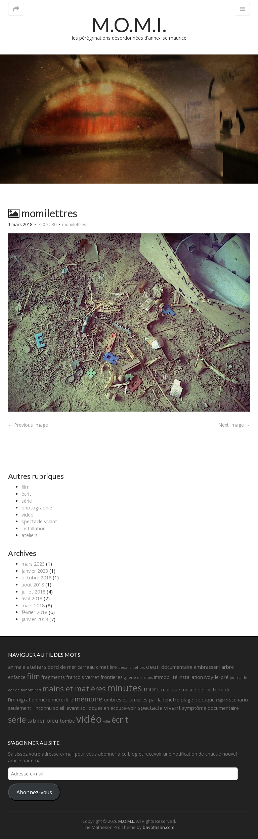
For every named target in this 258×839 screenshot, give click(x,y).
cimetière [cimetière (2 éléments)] (106, 667)
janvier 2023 (35, 571)
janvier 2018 (35, 619)
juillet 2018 (33, 591)
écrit (26, 494)
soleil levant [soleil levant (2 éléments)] (66, 708)
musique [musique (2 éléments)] (170, 689)
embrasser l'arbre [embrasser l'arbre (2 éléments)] (214, 667)
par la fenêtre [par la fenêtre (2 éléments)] (164, 699)
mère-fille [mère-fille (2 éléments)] (62, 699)
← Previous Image (28, 425)
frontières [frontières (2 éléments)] (111, 677)
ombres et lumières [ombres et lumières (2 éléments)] (125, 699)
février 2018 (34, 612)
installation (34, 528)
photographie (37, 507)
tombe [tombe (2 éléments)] (67, 721)
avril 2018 (32, 598)
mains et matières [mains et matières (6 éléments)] (74, 688)
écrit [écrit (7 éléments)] (120, 719)
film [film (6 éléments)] (33, 676)
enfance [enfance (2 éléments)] (17, 677)
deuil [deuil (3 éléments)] (153, 667)
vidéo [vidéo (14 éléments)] (89, 719)
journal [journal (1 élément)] (236, 677)
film (26, 487)
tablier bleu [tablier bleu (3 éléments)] (42, 720)
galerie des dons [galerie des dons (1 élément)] (138, 677)
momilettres (74, 224)
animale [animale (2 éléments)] (16, 667)
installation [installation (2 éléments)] (191, 677)
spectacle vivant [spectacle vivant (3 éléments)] (159, 708)
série (27, 501)
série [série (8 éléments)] (17, 719)
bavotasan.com (158, 827)
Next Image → (234, 425)
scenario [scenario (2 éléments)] (238, 699)
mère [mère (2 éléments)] (44, 699)
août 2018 (33, 584)
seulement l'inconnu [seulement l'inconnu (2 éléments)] (30, 708)
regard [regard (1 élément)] (222, 700)
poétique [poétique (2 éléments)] (205, 699)
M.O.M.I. (129, 24)
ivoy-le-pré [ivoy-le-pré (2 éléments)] (216, 677)
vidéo (28, 514)
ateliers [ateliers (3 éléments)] (36, 667)
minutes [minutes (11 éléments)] (124, 688)
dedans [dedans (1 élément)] (124, 667)
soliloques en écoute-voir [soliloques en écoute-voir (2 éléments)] (108, 708)
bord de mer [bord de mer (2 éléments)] (62, 667)
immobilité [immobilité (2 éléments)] (165, 677)
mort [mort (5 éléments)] (151, 688)
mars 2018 (33, 605)
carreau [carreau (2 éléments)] (86, 667)
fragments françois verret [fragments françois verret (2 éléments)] (70, 677)
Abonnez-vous (34, 792)
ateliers (30, 535)
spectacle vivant (39, 521)
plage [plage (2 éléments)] (187, 699)
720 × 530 (47, 224)
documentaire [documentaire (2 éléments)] (176, 667)
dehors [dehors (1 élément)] (138, 667)
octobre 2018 (36, 577)
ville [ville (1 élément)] (106, 721)
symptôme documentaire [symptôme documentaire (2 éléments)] (210, 708)
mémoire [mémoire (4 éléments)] (88, 699)
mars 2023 (33, 564)
